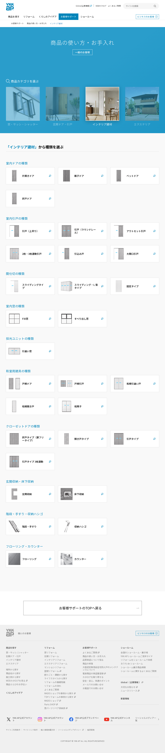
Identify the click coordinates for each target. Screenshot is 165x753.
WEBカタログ (101, 5)
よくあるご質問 (114, 5)
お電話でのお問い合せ (93, 688)
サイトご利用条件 (13, 729)
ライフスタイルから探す (55, 678)
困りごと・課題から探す (55, 675)
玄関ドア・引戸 (13, 656)
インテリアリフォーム (54, 660)
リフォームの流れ (52, 686)
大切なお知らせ (128, 687)
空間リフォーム (51, 671)
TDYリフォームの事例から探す (58, 697)
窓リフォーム (50, 652)
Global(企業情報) (83, 6)
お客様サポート (68, 16)
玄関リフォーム (51, 656)
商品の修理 (88, 663)
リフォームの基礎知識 (54, 682)
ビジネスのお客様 (145, 16)
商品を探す (13, 16)
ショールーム (87, 16)
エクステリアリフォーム (55, 663)
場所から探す (12, 669)
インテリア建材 (13, 660)
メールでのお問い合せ (93, 684)
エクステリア (12, 663)
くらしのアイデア (48, 16)
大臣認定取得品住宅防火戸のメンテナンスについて (100, 668)
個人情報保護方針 (48, 729)
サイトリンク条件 (30, 729)
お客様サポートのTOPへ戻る (80, 607)
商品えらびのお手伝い (16, 684)
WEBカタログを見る (15, 680)
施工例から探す (13, 677)
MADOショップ (51, 700)
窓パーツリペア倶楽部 (54, 708)
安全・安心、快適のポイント (96, 681)
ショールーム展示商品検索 (133, 667)
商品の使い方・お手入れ (37, 23)
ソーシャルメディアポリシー (71, 729)
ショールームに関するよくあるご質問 (138, 671)
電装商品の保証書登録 (93, 673)
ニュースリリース (129, 690)
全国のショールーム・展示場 (134, 652)
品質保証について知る (93, 660)
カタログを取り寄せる (93, 677)
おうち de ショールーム (132, 663)
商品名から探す (13, 673)
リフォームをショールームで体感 (136, 660)
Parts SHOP (49, 704)
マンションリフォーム (54, 667)
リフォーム (29, 16)
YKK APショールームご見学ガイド (137, 656)
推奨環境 (90, 729)
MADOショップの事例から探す (58, 693)
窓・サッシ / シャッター (17, 652)
